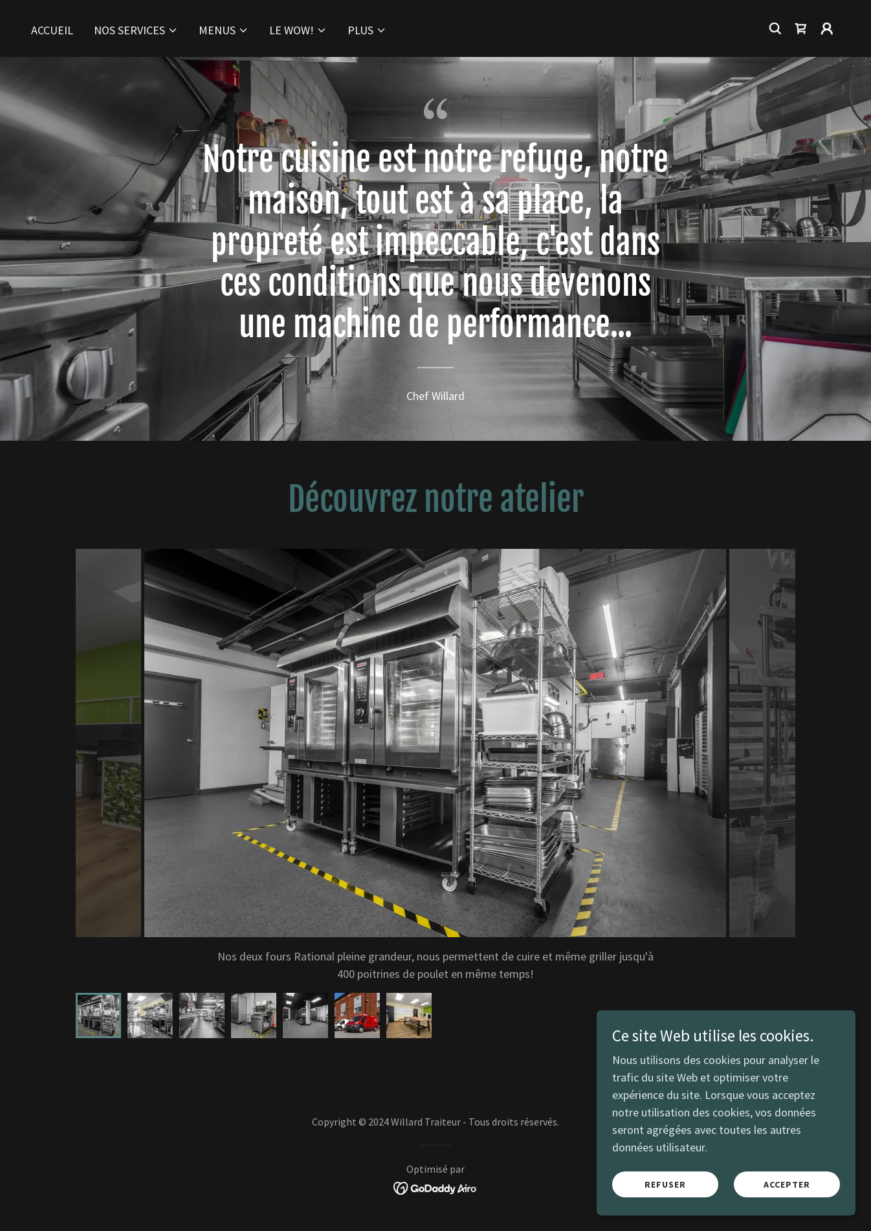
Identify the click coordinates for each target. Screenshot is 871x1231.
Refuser (665, 1184)
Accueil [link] (52, 30)
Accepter (787, 1184)
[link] (801, 28)
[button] (136, 30)
